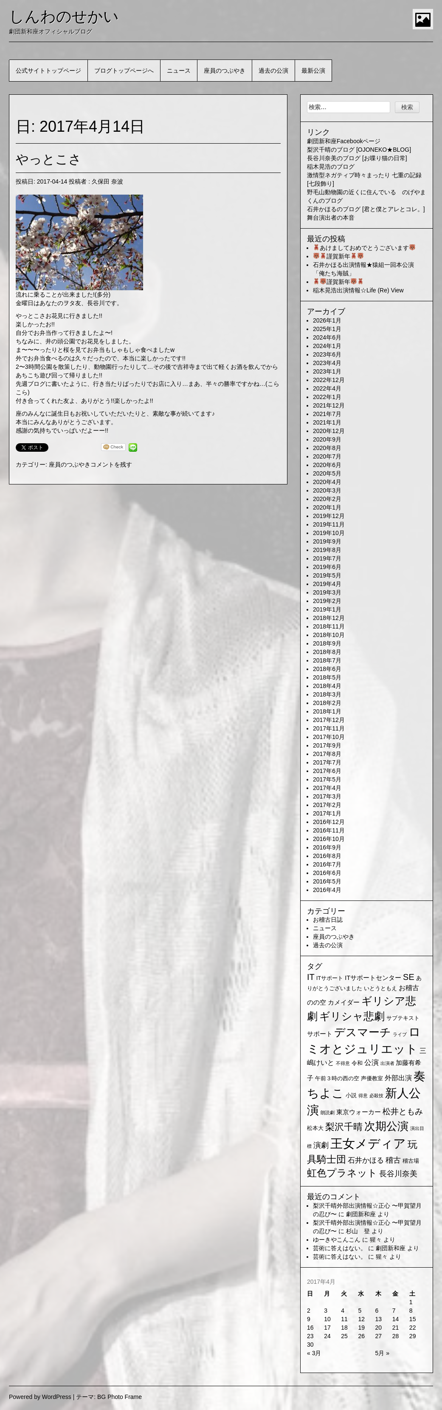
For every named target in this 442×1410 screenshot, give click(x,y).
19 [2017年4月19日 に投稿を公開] (361, 1327)
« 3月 (314, 1353)
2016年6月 (327, 872)
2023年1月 (327, 371)
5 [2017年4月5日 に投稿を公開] (359, 1310)
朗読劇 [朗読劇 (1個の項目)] (328, 1112)
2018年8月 (327, 651)
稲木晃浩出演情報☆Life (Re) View (358, 290)
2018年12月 (329, 617)
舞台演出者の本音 (331, 217)
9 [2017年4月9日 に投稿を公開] (308, 1319)
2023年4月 (327, 363)
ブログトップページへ (124, 70)
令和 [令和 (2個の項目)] (357, 1063)
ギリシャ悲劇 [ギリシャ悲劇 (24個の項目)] (352, 1016)
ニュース (179, 70)
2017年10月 (329, 736)
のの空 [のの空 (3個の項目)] (316, 1002)
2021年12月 (329, 405)
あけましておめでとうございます (364, 247)
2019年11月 (329, 524)
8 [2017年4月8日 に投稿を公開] (411, 1310)
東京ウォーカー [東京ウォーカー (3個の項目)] (358, 1112)
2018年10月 (329, 634)
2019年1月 (327, 609)
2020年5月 (327, 473)
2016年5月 (327, 881)
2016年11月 (329, 830)
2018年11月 (329, 626)
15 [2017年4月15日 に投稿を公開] (412, 1319)
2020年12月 (329, 431)
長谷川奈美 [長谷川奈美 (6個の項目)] (398, 1173)
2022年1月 (327, 397)
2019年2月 (327, 600)
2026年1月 (327, 320)
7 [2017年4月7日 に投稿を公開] (394, 1310)
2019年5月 (327, 575)
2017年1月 (327, 813)
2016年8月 (327, 855)
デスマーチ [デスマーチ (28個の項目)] (362, 1032)
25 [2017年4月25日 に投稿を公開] (344, 1336)
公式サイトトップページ (48, 70)
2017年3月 (327, 796)
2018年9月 (327, 643)
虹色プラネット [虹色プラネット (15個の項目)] (342, 1172)
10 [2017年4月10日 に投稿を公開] (327, 1319)
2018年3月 (327, 694)
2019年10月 (329, 532)
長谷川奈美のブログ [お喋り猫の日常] (357, 158)
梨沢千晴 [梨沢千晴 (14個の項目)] (344, 1126)
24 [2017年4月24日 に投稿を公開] (327, 1336)
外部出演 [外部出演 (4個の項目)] (398, 1078)
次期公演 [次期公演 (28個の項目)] (386, 1126)
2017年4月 (327, 787)
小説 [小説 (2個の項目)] (351, 1095)
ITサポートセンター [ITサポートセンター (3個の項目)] (373, 977)
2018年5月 (327, 677)
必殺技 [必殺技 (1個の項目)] (376, 1095)
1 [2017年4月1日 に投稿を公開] (411, 1302)
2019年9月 (327, 541)
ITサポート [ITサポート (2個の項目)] (329, 978)
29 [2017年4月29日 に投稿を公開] (412, 1336)
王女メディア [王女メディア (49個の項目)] (368, 1143)
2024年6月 (327, 337)
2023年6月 (327, 354)
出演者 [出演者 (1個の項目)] (387, 1063)
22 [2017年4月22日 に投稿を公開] (412, 1327)
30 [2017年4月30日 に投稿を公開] (310, 1344)
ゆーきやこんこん (336, 1239)
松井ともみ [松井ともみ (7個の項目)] (403, 1111)
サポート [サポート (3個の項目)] (319, 1034)
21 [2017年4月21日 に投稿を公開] (395, 1327)
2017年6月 (327, 770)
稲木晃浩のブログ (331, 166)
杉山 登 (358, 1231)
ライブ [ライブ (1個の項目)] (400, 1034)
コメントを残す (111, 464)
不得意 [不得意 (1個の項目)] (343, 1063)
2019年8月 (327, 549)
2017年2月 (327, 804)
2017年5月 (327, 779)
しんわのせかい (64, 16)
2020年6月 (327, 465)
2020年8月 (327, 448)
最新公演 (313, 70)
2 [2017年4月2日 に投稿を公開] (308, 1310)
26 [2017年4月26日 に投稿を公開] (361, 1336)
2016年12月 (329, 821)
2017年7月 (327, 762)
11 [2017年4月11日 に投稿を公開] (344, 1319)
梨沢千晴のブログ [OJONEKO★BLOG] (359, 149)
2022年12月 (329, 380)
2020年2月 (327, 498)
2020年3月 (327, 490)
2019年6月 (327, 566)
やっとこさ (49, 159)
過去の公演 (273, 70)
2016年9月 (327, 847)
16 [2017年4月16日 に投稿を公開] (310, 1327)
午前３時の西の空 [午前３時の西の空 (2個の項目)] (337, 1078)
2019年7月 (327, 558)
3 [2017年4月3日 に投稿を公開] (325, 1310)
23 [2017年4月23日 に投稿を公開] (310, 1336)
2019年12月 (329, 515)
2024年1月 (327, 346)
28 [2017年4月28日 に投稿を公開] (395, 1336)
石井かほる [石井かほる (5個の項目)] (366, 1160)
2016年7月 (327, 864)
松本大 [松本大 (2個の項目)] (315, 1128)
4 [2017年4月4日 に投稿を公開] (342, 1310)
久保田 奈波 (107, 181)
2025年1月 (327, 329)
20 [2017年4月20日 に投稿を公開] (378, 1327)
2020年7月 (327, 456)
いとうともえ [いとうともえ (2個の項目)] (380, 988)
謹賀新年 (338, 256)
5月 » (382, 1353)
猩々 (376, 1239)
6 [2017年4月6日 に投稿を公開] (377, 1310)
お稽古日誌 (328, 919)
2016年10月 (329, 838)
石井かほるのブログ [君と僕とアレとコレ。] (366, 209)
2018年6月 (327, 668)
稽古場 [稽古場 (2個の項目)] (411, 1161)
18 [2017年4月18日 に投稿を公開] (344, 1327)
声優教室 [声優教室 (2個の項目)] (372, 1078)
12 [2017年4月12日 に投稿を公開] (361, 1319)
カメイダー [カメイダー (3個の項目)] (344, 1002)
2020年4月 (327, 481)
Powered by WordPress (40, 1396)
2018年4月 (327, 685)
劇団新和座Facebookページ (343, 141)
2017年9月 (327, 745)
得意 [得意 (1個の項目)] (363, 1095)
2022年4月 (327, 388)
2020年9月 (327, 439)
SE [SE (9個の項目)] (408, 977)
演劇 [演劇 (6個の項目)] (321, 1145)
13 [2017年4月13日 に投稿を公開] (378, 1319)
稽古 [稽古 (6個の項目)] (393, 1160)
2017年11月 (329, 728)
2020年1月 (327, 507)
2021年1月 (327, 422)
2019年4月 (327, 583)
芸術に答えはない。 (339, 1248)
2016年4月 (327, 889)
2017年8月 (327, 753)
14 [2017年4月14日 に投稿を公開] (395, 1319)
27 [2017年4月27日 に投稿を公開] (378, 1336)
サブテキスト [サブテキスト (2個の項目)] (402, 1018)
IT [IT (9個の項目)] (311, 977)
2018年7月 (327, 660)
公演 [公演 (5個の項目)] (371, 1063)
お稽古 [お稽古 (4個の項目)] (409, 987)
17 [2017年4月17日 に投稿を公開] (327, 1327)
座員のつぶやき (224, 70)
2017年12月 (329, 719)
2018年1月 (327, 711)
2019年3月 (327, 592)
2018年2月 (327, 702)
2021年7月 (327, 414)
